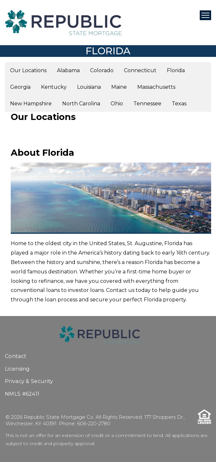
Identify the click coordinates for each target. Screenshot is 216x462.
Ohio (117, 103)
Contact (15, 356)
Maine (119, 87)
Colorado (102, 70)
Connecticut (140, 70)
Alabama (68, 70)
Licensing (17, 369)
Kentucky (54, 87)
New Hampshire (31, 103)
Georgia (20, 87)
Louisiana (89, 87)
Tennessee (147, 103)
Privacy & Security (29, 381)
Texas (179, 103)
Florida (176, 70)
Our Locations (28, 70)
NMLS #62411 (22, 394)
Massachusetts (156, 87)
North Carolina (81, 103)
